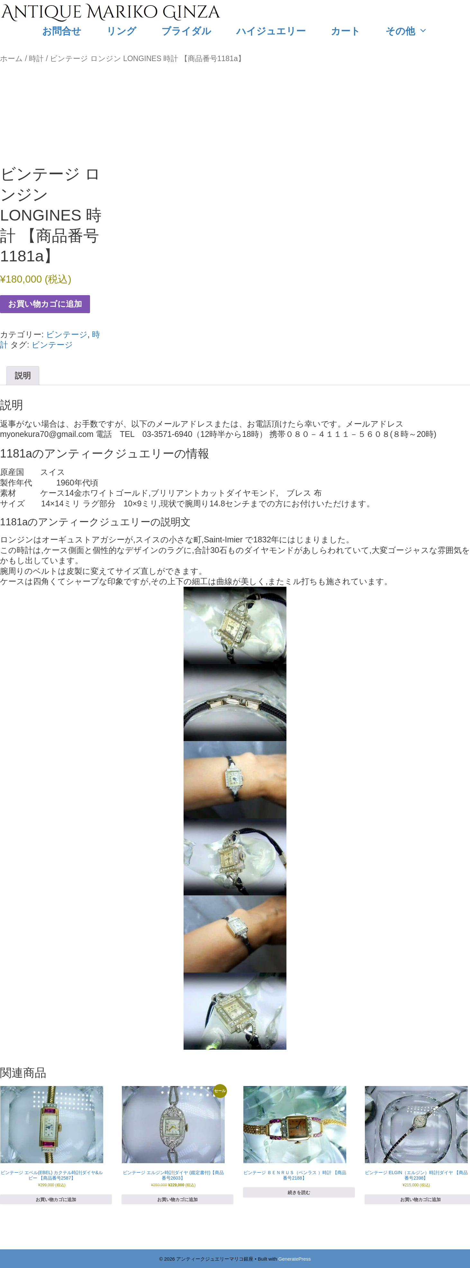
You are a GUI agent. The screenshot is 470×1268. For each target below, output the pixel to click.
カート (345, 31)
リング (121, 31)
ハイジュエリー (271, 31)
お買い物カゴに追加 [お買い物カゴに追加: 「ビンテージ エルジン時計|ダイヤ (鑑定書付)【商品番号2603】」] (177, 1199)
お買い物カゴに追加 (45, 303)
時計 (36, 58)
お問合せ (61, 31)
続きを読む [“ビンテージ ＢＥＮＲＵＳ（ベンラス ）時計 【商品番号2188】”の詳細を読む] (299, 1192)
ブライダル (186, 31)
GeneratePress (294, 1259)
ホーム (11, 58)
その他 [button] (412, 31)
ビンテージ (66, 334)
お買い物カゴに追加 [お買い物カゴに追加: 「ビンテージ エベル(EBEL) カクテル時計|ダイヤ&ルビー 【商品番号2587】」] (56, 1199)
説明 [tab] (23, 375)
